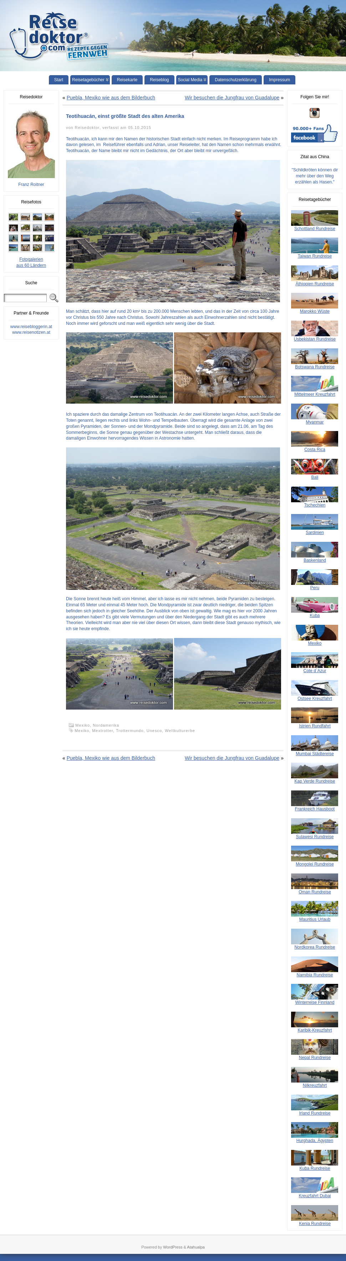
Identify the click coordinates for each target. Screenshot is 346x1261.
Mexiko (82, 730)
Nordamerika (106, 725)
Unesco (154, 730)
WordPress (172, 1247)
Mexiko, (84, 725)
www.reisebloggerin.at (31, 326)
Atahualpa (196, 1247)
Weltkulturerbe (180, 730)
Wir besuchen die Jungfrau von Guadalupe (232, 97)
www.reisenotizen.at (31, 332)
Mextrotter (102, 730)
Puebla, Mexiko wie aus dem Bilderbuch (111, 97)
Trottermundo (130, 730)
